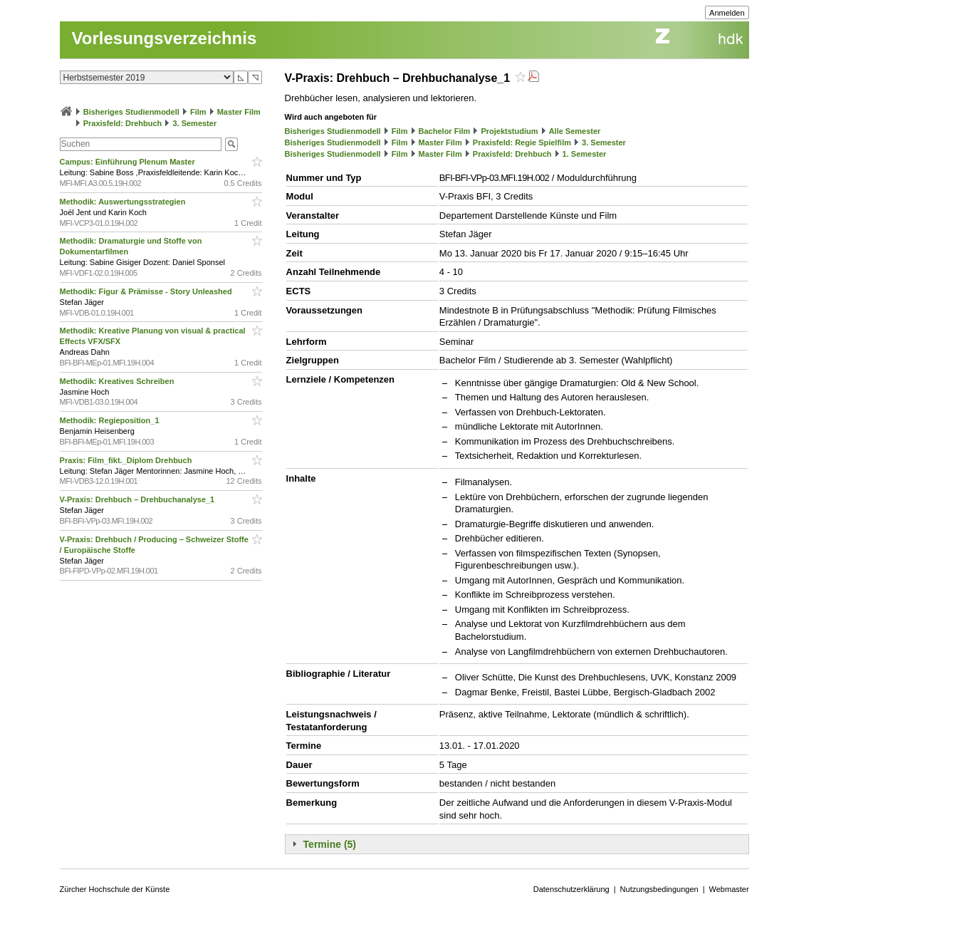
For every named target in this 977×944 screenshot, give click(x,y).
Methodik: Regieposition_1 (111, 420)
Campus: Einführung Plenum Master (128, 161)
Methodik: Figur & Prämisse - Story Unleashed (147, 291)
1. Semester (585, 154)
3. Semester (194, 123)
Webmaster (729, 889)
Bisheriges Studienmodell (131, 112)
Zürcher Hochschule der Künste (115, 889)
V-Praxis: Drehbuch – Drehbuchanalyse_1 (138, 499)
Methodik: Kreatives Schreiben (118, 381)
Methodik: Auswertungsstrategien (124, 201)
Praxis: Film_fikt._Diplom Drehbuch (127, 460)
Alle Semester (575, 131)
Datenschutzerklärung (571, 889)
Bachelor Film (445, 131)
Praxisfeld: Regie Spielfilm (522, 142)
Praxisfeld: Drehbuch (122, 123)
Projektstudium (509, 131)
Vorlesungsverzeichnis (164, 38)
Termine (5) (329, 844)
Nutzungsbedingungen (659, 889)
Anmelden (727, 13)
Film (198, 112)
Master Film (239, 112)
